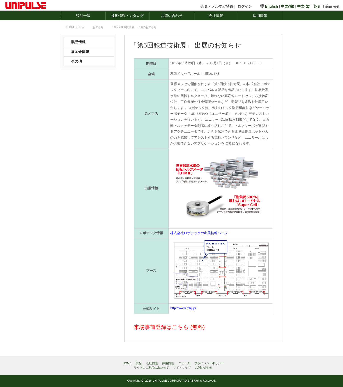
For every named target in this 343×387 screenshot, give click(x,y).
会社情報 (216, 16)
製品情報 (78, 42)
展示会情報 (80, 52)
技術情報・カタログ (127, 16)
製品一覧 (83, 16)
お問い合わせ (171, 16)
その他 (76, 61)
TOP (75, 27)
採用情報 (260, 16)
